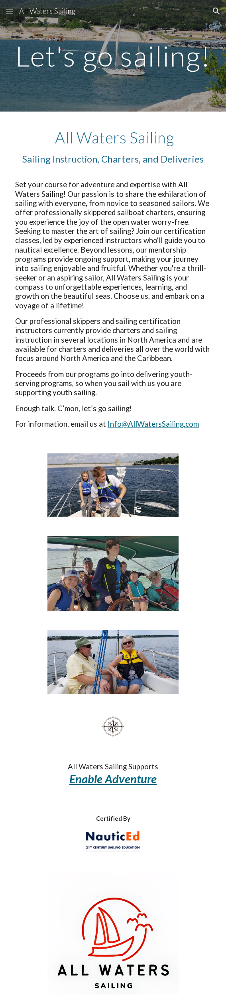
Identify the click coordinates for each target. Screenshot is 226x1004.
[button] (9, 11)
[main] (113, 56)
